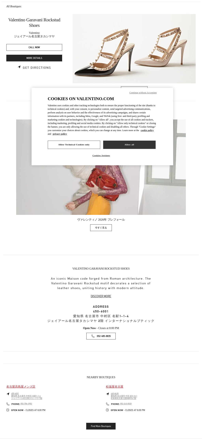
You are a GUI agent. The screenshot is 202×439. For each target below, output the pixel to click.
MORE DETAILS (34, 58)
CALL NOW (34, 47)
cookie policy (147, 130)
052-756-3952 (26, 403)
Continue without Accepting (143, 92)
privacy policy (60, 134)
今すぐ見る (103, 228)
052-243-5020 (126, 403)
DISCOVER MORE (101, 296)
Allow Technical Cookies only (74, 144)
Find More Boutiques (101, 426)
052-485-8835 (104, 336)
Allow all (129, 144)
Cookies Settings (101, 155)
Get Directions (37, 68)
